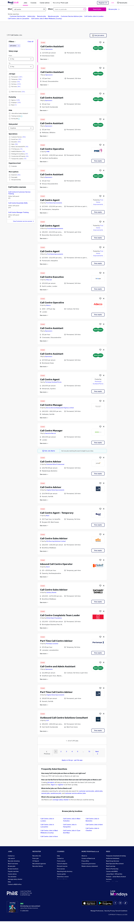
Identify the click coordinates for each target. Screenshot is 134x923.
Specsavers (49, 49)
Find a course (61, 861)
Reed (47, 515)
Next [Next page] (97, 752)
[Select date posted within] (21, 128)
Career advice (12, 874)
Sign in (53, 785)
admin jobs (99, 791)
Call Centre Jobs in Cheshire (92, 829)
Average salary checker (15, 879)
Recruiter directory (14, 861)
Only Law (49, 280)
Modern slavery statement (90, 866)
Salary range (13, 51)
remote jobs (45, 793)
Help (9, 882)
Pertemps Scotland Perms (53, 382)
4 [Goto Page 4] (72, 751)
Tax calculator (12, 876)
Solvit (48, 567)
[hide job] (103, 42)
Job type (12, 74)
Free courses (61, 869)
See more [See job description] (44, 59)
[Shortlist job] (100, 42)
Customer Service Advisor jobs (71, 16)
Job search (11, 858)
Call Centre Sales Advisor (54, 538)
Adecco (48, 305)
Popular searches (13, 871)
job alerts (51, 782)
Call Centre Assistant (52, 46)
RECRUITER (36, 851)
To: (10, 63)
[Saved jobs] (122, 2)
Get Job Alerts (48, 451)
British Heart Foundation (54, 618)
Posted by (12, 97)
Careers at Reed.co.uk (88, 858)
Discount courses (62, 866)
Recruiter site (36, 856)
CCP (47, 720)
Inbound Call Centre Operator (56, 564)
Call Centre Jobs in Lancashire (18, 18)
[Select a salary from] (21, 59)
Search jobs (97, 9)
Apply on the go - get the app (72, 760)
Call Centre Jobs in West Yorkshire (71, 820)
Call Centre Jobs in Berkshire (92, 820)
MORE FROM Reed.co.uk (90, 851)
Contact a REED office (14, 884)
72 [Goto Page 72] (89, 751)
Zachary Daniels (51, 592)
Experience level (15, 163)
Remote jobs (41, 16)
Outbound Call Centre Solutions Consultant (64, 717)
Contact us (11, 856)
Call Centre (14, 35)
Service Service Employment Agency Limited (60, 408)
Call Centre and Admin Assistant (57, 666)
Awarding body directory (64, 871)
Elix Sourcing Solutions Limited (56, 541)
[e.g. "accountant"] (29, 9)
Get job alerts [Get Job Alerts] (98, 35)
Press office (85, 861)
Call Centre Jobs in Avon (49, 836)
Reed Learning (110, 866)
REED (108, 851)
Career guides (61, 874)
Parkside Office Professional (55, 464)
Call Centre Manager (51, 405)
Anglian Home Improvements (55, 490)
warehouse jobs (55, 793)
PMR (47, 151)
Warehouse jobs (53, 16)
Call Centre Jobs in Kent (94, 825)
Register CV (103, 3)
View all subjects (62, 863)
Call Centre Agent (50, 200)
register (60, 785)
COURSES (60, 851)
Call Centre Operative (52, 149)
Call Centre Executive (52, 277)
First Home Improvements (54, 203)
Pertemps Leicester (52, 643)
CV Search (35, 861)
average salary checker (61, 800)
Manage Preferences (97, 912)
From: (10, 55)
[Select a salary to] (21, 66)
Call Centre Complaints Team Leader (60, 615)
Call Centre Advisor (50, 461)
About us (84, 856)
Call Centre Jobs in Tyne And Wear (71, 832)
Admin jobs (31, 16)
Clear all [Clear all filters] (30, 42)
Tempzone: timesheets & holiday (116, 856)
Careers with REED (112, 871)
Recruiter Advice (37, 866)
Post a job (35, 858)
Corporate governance (89, 863)
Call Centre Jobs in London (93, 16)
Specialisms (13, 134)
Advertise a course (63, 876)
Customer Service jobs (18, 16)
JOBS (10, 851)
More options (13, 172)
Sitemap (10, 887)
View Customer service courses (23, 221)
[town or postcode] (70, 9)
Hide (10, 110)
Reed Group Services (112, 861)
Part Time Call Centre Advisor (56, 640)
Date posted (13, 124)
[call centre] (14, 45)
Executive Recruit (50, 433)
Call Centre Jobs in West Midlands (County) (46, 18)
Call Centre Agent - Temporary (56, 512)
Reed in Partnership (112, 869)
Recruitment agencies (39, 863)
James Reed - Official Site (114, 874)
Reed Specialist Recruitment (115, 863)
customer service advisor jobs (75, 793)
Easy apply (98, 161)
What (10, 9)
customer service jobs (86, 791)
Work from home (13, 863)
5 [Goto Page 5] (77, 751)
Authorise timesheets (112, 858)
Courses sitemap (62, 879)
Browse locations (13, 869)
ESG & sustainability (112, 882)
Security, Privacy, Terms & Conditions (115, 912)
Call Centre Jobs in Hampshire (69, 826)
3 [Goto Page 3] (66, 751)
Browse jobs (114, 9)
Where (50, 9)
